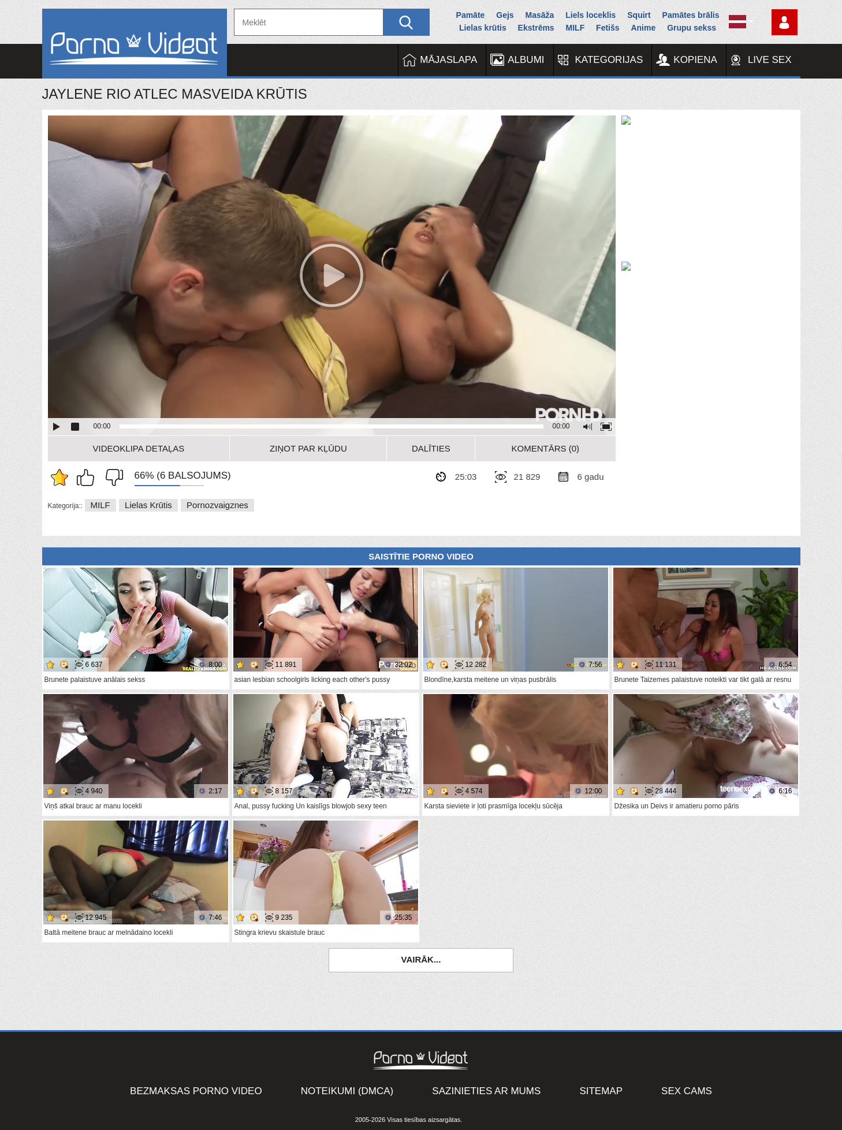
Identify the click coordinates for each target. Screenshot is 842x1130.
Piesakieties (785, 22)
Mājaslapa (448, 59)
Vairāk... (421, 959)
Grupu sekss (691, 27)
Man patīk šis (88, 477)
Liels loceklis (590, 15)
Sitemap (601, 1091)
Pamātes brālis (691, 15)
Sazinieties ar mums (486, 1091)
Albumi (526, 59)
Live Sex (770, 59)
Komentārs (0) (546, 448)
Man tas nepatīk (111, 477)
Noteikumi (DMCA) (347, 1091)
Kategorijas (609, 59)
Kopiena (695, 59)
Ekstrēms (536, 27)
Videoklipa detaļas (139, 448)
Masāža (540, 15)
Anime (643, 27)
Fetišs (607, 27)
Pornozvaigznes (217, 505)
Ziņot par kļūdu (308, 448)
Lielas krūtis (482, 27)
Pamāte (470, 15)
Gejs (504, 15)
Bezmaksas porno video (196, 1091)
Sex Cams (686, 1091)
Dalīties (431, 448)
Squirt (638, 15)
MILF (575, 27)
